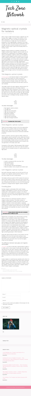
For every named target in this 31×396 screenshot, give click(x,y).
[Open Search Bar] (29, 22)
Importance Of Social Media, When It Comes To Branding (12, 271)
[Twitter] (19, 1)
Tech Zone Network (15, 12)
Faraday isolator (5, 76)
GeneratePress (22, 387)
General (4, 268)
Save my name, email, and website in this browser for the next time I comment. (16, 303)
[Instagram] (14, 1)
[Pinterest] (16, 1)
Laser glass (4, 246)
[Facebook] (12, 1)
